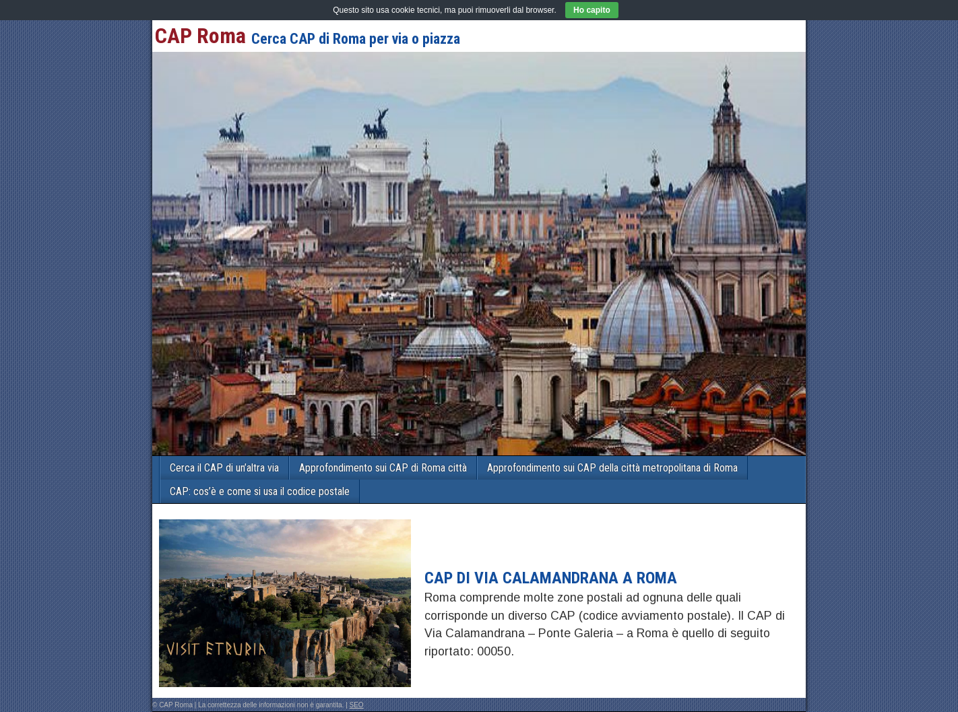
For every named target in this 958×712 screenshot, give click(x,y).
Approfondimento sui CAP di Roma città (383, 467)
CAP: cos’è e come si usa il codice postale (260, 491)
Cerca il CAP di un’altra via (224, 467)
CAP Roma (200, 35)
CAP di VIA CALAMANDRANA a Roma (550, 578)
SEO (357, 705)
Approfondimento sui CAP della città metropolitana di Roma (612, 467)
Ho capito (591, 10)
